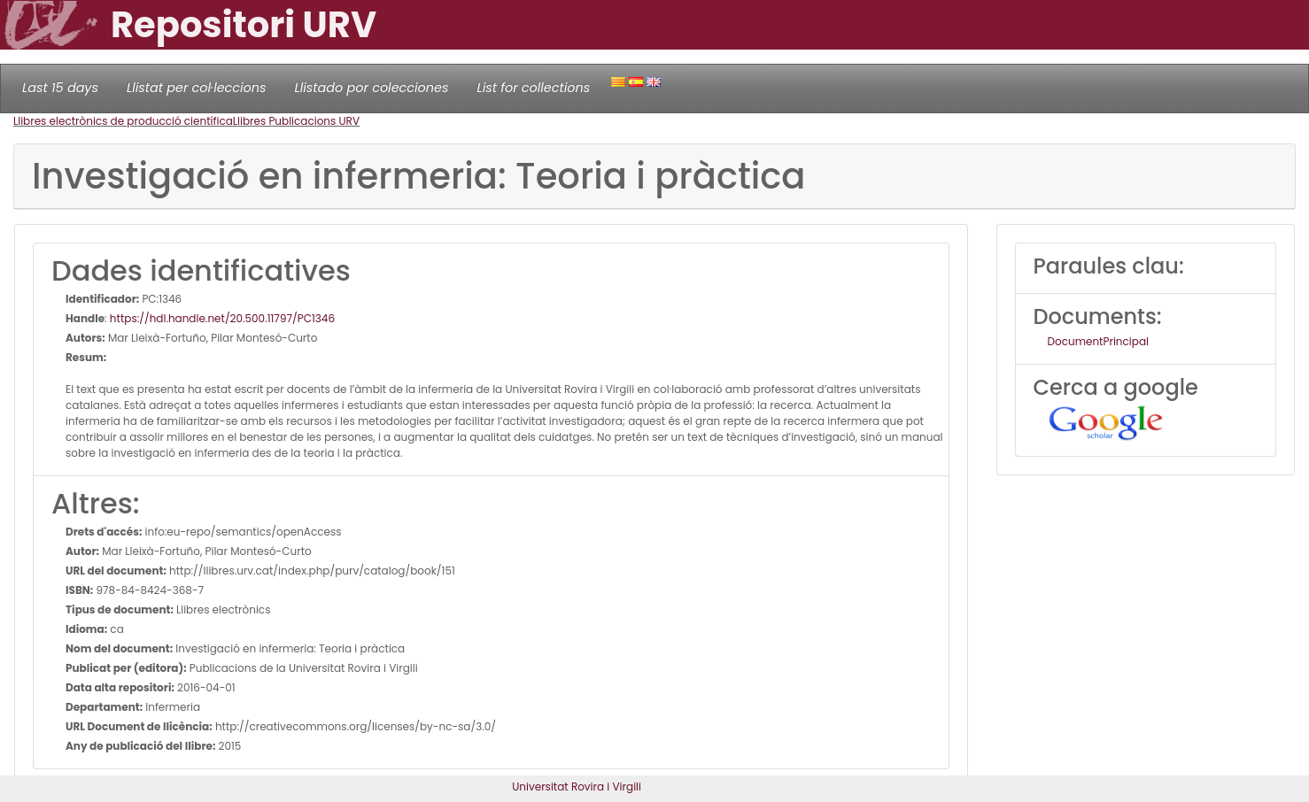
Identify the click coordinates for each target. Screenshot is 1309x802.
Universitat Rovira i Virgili (576, 786)
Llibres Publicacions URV (296, 120)
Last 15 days (60, 87)
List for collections (533, 87)
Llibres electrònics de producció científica (123, 120)
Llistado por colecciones (372, 87)
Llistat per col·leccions (197, 87)
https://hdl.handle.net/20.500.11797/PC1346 (222, 318)
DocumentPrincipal (1098, 341)
